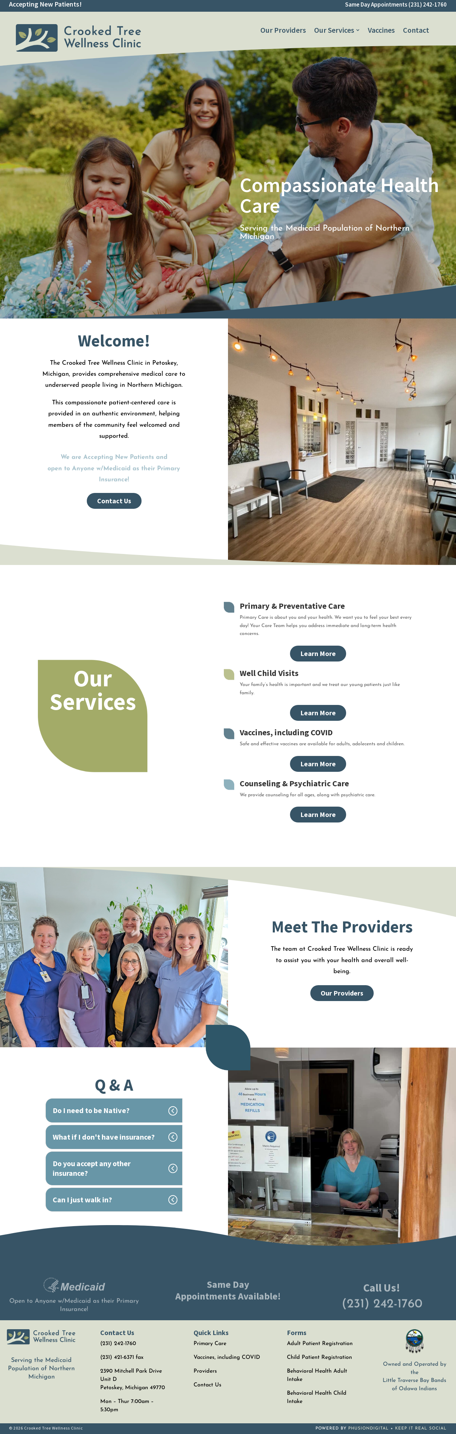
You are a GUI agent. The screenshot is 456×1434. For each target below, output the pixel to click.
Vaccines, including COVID (286, 732)
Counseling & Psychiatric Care (294, 783)
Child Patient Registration (319, 1357)
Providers (205, 1371)
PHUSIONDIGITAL (368, 1428)
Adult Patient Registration (320, 1343)
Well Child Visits (269, 673)
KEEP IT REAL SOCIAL (421, 1428)
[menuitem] (283, 30)
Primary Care (210, 1343)
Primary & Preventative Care (292, 605)
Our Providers (342, 993)
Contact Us (114, 500)
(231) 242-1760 (427, 4)
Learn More (318, 653)
